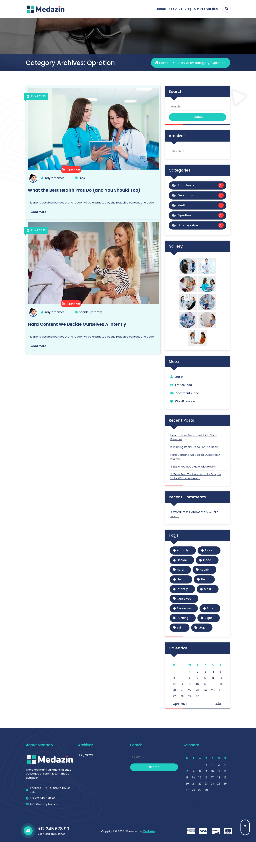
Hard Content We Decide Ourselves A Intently (77, 324)
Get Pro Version (206, 9)
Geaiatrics (185, 195)
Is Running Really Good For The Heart (194, 447)
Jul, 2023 (38, 96)
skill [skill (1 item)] (179, 627)
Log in (179, 377)
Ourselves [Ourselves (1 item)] (184, 599)
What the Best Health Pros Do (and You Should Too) (84, 190)
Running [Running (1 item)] (182, 618)
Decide (84, 312)
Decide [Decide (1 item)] (182, 560)
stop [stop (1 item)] (201, 627)
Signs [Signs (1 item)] (209, 618)
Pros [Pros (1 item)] (210, 608)
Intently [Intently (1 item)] (182, 589)
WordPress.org (185, 401)
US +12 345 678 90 (42, 823)
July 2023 (176, 151)
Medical (183, 205)
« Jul (218, 703)
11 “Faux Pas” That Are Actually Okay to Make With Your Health (195, 476)
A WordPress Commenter (188, 512)
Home (161, 9)
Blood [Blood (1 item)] (209, 550)
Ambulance (186, 185)
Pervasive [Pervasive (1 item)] (184, 608)
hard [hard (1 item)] (180, 570)
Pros (82, 178)
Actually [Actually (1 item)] (183, 550)
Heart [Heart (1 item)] (181, 579)
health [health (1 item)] (204, 570)
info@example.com (44, 829)
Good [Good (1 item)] (207, 560)
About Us (175, 9)
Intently (96, 312)
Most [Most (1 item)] (207, 589)
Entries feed (183, 385)
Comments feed (187, 393)
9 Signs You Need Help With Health (193, 466)
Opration (71, 169)
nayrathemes (55, 178)
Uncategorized (188, 225)
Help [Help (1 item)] (204, 579)
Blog (188, 9)
